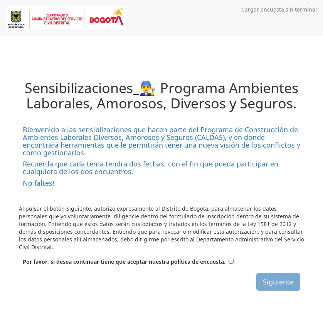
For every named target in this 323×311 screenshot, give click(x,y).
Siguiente (278, 281)
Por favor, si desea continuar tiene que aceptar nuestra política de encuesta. (124, 261)
